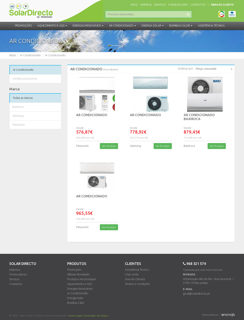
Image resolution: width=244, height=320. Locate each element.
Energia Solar (75, 298)
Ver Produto (109, 146)
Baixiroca (18, 106)
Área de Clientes (135, 279)
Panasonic (18, 124)
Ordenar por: (186, 68)
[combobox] (214, 69)
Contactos (197, 4)
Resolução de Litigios (96, 315)
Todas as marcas (23, 97)
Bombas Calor (75, 302)
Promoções (23, 25)
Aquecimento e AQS (79, 284)
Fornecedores (178, 4)
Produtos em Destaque (81, 279)
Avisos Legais (75, 315)
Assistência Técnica (137, 269)
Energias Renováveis (80, 288)
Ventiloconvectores (24, 78)
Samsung (18, 115)
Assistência (211, 25)
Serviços (160, 4)
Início (134, 4)
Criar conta (131, 274)
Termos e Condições (137, 284)
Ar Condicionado (23, 69)
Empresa (146, 4)
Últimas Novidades (78, 274)
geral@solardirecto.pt (196, 293)
